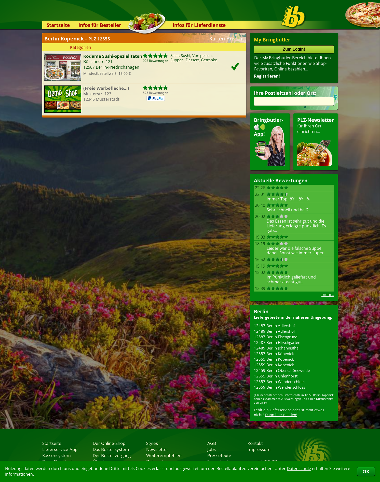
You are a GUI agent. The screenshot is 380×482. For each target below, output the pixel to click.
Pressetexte (219, 455)
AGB (211, 443)
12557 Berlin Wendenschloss (279, 381)
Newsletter (157, 449)
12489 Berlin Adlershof (274, 331)
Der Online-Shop (109, 443)
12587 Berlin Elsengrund (275, 336)
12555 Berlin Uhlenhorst (275, 375)
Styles (152, 443)
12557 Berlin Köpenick (274, 353)
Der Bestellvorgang (112, 455)
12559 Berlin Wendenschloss (279, 387)
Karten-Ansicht (226, 38)
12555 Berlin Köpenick (274, 359)
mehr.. (327, 294)
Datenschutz (299, 468)
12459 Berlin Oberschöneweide (282, 370)
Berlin (261, 311)
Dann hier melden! (281, 414)
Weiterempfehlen (164, 455)
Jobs (211, 449)
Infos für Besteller (99, 25)
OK (366, 471)
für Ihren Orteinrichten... (315, 141)
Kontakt (255, 443)
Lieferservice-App (59, 449)
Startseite (58, 25)
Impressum (259, 449)
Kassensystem (56, 455)
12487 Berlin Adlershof (274, 325)
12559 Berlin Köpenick (274, 364)
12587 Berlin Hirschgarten (277, 342)
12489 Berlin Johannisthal (277, 347)
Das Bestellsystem (111, 449)
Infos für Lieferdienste (199, 25)
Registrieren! (267, 76)
